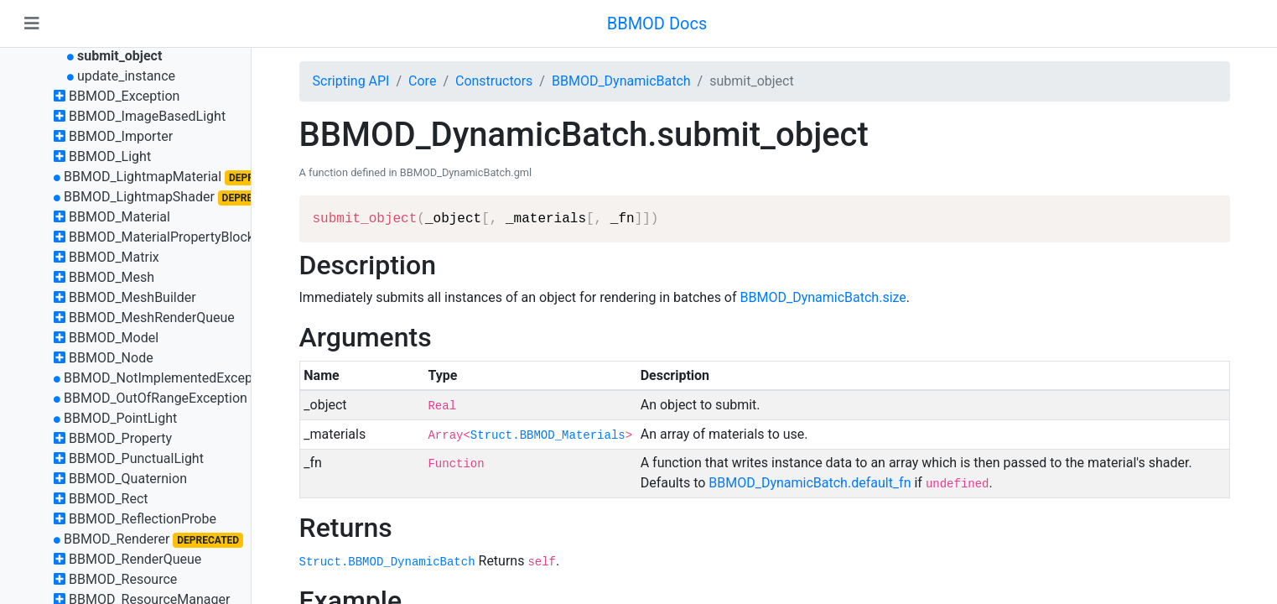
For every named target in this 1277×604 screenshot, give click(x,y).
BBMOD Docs (657, 23)
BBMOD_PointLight (120, 418)
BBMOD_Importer (121, 136)
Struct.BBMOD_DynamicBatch (387, 562)
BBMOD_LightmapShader (139, 197)
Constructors (493, 81)
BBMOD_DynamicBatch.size (823, 297)
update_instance (126, 76)
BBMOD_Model (113, 338)
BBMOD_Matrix (114, 257)
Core (422, 81)
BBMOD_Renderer (117, 539)
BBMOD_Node (111, 358)
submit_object (119, 56)
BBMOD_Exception (124, 96)
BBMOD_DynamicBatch (621, 81)
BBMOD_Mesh (111, 277)
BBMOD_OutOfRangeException (155, 398)
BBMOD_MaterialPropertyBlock (161, 237)
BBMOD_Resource (123, 579)
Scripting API (351, 81)
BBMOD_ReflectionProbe (142, 519)
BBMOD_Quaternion (128, 479)
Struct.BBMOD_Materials (548, 435)
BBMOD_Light (110, 156)
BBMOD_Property (120, 438)
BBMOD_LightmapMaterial (142, 177)
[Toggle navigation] (31, 23)
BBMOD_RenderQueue (135, 559)
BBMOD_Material (119, 217)
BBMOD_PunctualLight (136, 458)
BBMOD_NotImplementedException (169, 378)
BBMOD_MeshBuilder (132, 297)
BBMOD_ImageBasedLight (147, 116)
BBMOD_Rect (108, 499)
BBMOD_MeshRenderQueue (152, 317)
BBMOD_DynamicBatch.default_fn (810, 483)
